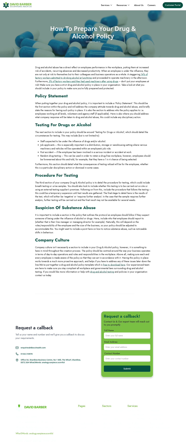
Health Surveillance (134, 410)
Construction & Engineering (112, 410)
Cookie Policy (146, 440)
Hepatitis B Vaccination (157, 423)
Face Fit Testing (133, 423)
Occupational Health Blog (87, 423)
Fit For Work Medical (135, 431)
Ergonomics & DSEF (156, 414)
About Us (138, 5)
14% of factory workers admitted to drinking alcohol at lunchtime (91, 76)
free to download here (114, 265)
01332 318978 (27, 354)
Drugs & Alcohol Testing (136, 419)
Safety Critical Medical (135, 427)
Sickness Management (135, 414)
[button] (107, 5)
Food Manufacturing (109, 431)
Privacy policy (132, 440)
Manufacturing (107, 414)
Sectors (81, 431)
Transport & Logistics (110, 419)
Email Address (110, 342)
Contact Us (82, 427)
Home (80, 410)
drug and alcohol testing (102, 272)
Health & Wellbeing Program (160, 427)
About (80, 414)
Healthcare (106, 427)
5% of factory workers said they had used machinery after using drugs (83, 81)
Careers (151, 5)
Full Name (109, 330)
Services (81, 419)
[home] (17, 5)
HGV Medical (154, 410)
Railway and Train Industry (112, 423)
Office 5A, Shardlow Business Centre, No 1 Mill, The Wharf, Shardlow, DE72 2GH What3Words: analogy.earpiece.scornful (51, 361)
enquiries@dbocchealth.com (33, 347)
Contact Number (112, 353)
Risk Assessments (155, 419)
